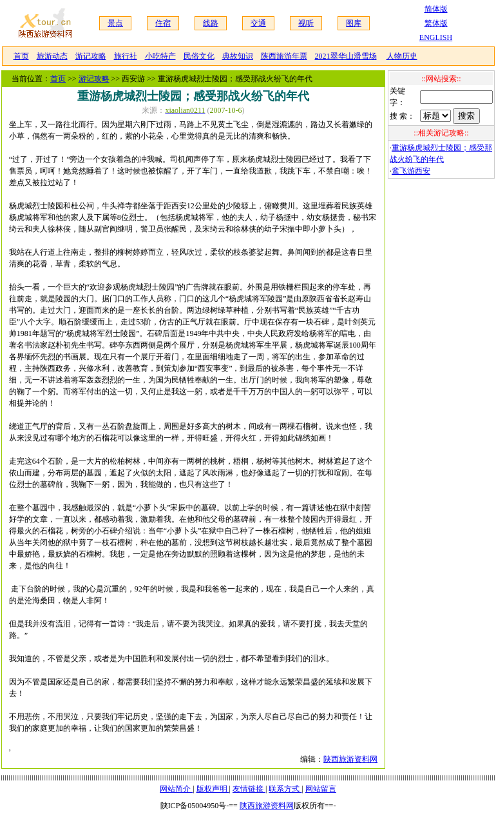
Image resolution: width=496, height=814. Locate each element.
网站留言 (320, 788)
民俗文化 (199, 56)
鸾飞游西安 (411, 170)
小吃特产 (160, 56)
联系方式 (285, 788)
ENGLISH (435, 37)
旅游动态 (52, 56)
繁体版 (436, 23)
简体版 (436, 9)
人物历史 (401, 56)
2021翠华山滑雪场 (346, 56)
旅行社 (125, 56)
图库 (353, 23)
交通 (258, 23)
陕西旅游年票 (284, 56)
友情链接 (249, 788)
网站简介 (176, 788)
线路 (210, 23)
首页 (21, 56)
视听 (306, 23)
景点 (115, 23)
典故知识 (237, 56)
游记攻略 (90, 56)
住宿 (163, 23)
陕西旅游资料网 (350, 759)
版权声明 (212, 788)
